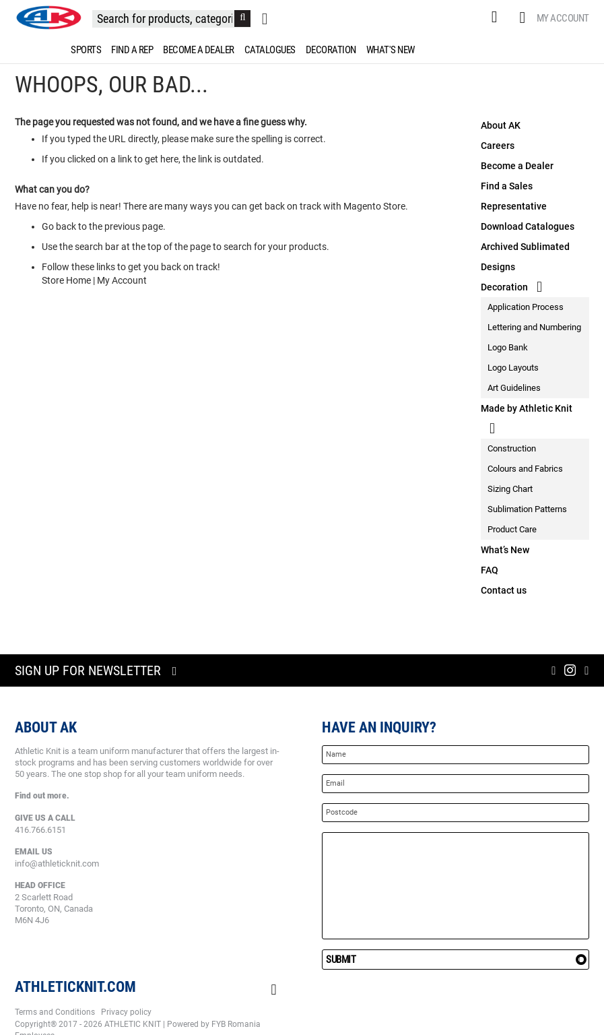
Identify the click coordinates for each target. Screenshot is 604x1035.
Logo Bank (508, 347)
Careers (497, 145)
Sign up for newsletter (88, 670)
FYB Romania (236, 1024)
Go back (59, 226)
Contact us (504, 590)
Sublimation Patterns (527, 509)
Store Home (66, 280)
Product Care (512, 529)
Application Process (526, 307)
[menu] (301, 49)
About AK (501, 125)
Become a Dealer (517, 165)
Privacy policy (126, 1012)
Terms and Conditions (55, 1012)
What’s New (505, 549)
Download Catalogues (527, 226)
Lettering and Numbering (534, 327)
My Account (563, 18)
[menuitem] (83, 49)
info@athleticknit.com (57, 863)
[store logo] (48, 17)
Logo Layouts (513, 368)
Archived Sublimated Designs (525, 256)
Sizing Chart (510, 489)
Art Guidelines (514, 388)
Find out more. (42, 796)
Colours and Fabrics (525, 469)
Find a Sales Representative (514, 196)
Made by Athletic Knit (526, 408)
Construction (512, 448)
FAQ (489, 570)
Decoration (504, 287)
